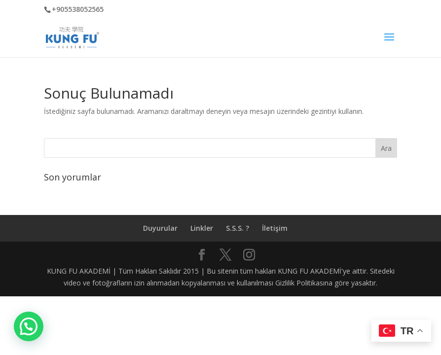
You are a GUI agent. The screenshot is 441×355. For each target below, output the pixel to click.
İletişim (275, 228)
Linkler (201, 228)
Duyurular (160, 228)
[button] (28, 326)
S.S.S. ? (237, 228)
